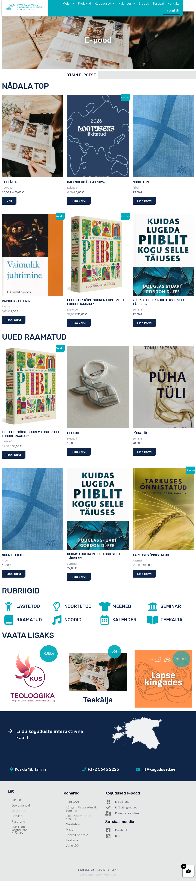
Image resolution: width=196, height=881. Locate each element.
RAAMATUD (29, 619)
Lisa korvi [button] (79, 201)
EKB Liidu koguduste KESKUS (19, 830)
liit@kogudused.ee (159, 769)
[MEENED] (104, 606)
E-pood (131, 6)
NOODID (73, 619)
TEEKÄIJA (171, 619)
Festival (144, 6)
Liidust (16, 800)
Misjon (70, 829)
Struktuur (18, 811)
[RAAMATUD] (8, 620)
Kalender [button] (115, 6)
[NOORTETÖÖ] (56, 606)
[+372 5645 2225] (84, 769)
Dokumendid (20, 805)
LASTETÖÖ (28, 606)
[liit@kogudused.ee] (138, 769)
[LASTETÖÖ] (8, 606)
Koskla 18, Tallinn (30, 769)
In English (173, 6)
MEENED (121, 606)
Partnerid (18, 821)
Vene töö (72, 845)
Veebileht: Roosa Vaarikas (98, 875)
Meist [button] (62, 6)
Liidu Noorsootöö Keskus (78, 817)
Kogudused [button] (95, 6)
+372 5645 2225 (103, 769)
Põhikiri (17, 816)
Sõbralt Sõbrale (77, 835)
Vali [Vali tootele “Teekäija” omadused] (9, 201)
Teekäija (98, 699)
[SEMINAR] (153, 606)
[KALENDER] (104, 620)
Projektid (76, 6)
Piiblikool (72, 802)
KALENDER (124, 619)
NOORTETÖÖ (77, 606)
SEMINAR (170, 606)
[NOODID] (56, 620)
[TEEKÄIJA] (153, 620)
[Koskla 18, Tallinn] (11, 769)
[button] (62, 6)
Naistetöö (73, 824)
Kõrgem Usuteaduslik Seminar (81, 808)
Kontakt (157, 6)
